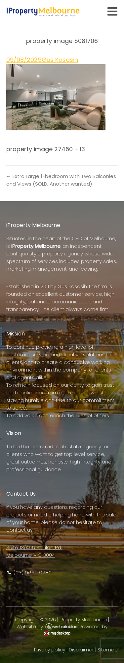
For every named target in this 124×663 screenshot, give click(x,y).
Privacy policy (49, 649)
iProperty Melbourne (83, 619)
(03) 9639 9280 (29, 572)
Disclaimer (81, 649)
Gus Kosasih (60, 60)
